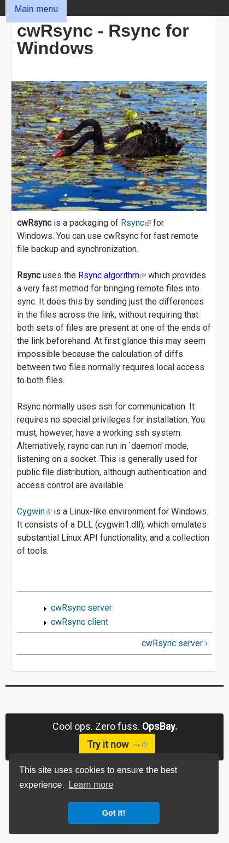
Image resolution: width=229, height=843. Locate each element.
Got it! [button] (113, 813)
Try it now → (121, 744)
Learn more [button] (91, 784)
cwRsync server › (175, 643)
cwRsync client (79, 622)
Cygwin (34, 511)
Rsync (136, 223)
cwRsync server (81, 607)
